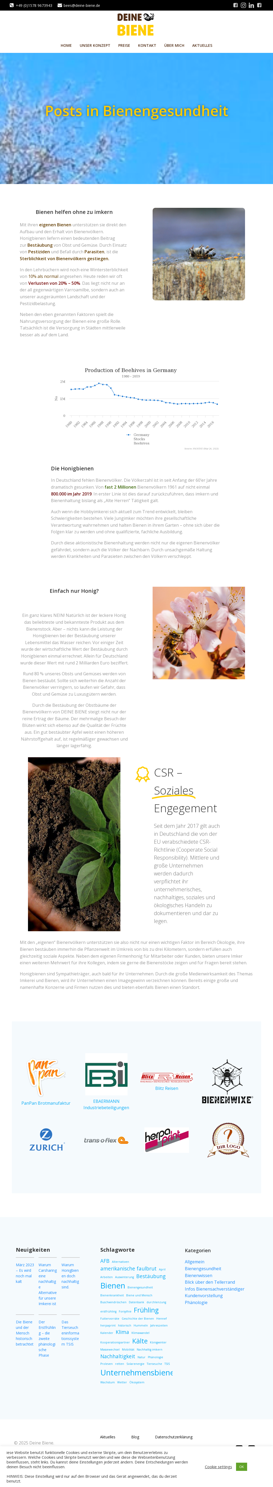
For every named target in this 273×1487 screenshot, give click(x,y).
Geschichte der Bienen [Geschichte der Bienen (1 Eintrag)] (138, 1318)
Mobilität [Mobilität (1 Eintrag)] (128, 1349)
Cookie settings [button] (218, 1466)
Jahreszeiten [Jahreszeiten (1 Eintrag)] (159, 1325)
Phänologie (196, 1302)
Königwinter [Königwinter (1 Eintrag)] (158, 1342)
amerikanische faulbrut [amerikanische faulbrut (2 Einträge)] (128, 1268)
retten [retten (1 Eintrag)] (119, 1364)
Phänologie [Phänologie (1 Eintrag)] (155, 1357)
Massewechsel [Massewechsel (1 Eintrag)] (110, 1349)
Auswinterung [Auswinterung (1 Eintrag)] (124, 1277)
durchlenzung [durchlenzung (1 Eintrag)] (156, 1302)
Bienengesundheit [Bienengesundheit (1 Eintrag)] (140, 1287)
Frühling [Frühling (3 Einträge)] (146, 1310)
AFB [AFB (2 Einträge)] (105, 1260)
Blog (135, 1436)
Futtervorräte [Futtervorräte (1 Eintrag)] (109, 1318)
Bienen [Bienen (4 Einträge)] (112, 1285)
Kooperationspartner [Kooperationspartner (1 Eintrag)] (115, 1342)
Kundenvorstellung (204, 1295)
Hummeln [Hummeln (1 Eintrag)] (141, 1325)
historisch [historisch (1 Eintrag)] (124, 1325)
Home (66, 45)
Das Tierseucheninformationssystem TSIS (70, 1333)
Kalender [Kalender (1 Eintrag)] (106, 1333)
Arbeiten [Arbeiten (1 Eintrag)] (106, 1277)
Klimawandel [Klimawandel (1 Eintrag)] (140, 1333)
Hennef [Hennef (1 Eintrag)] (161, 1318)
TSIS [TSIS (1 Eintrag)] (167, 1364)
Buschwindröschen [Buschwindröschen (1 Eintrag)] (113, 1302)
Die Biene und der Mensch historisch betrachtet (25, 1333)
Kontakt (147, 45)
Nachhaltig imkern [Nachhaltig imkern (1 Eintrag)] (149, 1349)
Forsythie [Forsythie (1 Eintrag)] (125, 1311)
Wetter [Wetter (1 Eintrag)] (122, 1382)
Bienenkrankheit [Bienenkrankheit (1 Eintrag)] (112, 1295)
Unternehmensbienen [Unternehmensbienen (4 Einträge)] (139, 1372)
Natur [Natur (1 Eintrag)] (141, 1357)
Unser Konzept (95, 45)
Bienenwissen (198, 1275)
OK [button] (241, 1466)
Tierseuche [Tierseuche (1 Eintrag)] (154, 1364)
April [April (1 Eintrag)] (162, 1269)
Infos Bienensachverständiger (214, 1289)
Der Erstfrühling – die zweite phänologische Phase (47, 1338)
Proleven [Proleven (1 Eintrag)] (106, 1364)
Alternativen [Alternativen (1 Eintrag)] (120, 1262)
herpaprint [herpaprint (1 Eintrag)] (108, 1325)
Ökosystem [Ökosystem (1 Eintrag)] (136, 1382)
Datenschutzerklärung (173, 1436)
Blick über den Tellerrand (210, 1282)
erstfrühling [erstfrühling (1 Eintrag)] (108, 1311)
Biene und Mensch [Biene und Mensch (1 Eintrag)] (139, 1295)
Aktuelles (202, 45)
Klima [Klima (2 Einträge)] (122, 1332)
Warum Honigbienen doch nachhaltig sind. (70, 1275)
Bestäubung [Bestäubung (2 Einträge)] (151, 1276)
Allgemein (194, 1262)
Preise (124, 45)
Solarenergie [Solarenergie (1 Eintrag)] (135, 1364)
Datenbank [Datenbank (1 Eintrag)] (136, 1302)
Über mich (174, 45)
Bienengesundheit (203, 1269)
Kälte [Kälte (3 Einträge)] (140, 1341)
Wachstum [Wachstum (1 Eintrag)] (107, 1382)
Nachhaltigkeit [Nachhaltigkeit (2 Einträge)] (117, 1356)
